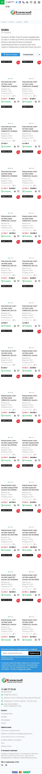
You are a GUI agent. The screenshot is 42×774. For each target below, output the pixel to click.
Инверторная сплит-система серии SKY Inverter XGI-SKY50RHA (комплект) (9, 577)
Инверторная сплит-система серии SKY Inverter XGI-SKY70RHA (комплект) (30, 577)
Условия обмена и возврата (11, 740)
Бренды (4, 717)
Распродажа (5, 720)
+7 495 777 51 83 (10, 4)
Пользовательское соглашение (13, 737)
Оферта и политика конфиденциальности (16, 734)
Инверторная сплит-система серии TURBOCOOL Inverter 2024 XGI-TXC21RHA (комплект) (30, 353)
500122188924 (13, 704)
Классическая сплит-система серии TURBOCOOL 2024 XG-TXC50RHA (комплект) (30, 308)
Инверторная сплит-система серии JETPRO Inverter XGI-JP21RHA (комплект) (9, 443)
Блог (3, 743)
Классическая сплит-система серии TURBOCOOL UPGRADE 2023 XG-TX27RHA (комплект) (30, 84)
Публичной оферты (7, 659)
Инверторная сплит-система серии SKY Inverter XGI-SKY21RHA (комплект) (30, 487)
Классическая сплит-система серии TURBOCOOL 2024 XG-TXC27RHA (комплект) (30, 263)
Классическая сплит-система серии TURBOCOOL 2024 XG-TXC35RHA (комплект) (9, 308)
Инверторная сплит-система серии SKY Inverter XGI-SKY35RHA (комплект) (30, 532)
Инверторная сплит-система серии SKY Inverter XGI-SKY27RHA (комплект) (9, 532)
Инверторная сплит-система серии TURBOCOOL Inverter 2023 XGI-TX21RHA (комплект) (30, 174)
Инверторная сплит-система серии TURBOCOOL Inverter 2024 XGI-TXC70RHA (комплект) (30, 622)
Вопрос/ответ (6, 746)
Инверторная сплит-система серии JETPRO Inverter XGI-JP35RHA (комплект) (9, 487)
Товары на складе (24, 669)
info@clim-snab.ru (10, 695)
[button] (8, 78)
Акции (3, 723)
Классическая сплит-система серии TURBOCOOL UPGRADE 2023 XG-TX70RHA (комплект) (9, 174)
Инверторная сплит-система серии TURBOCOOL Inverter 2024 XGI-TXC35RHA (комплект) (30, 398)
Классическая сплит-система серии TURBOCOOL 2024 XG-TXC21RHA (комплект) (9, 263)
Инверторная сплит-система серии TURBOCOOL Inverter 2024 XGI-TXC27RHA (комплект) (8, 398)
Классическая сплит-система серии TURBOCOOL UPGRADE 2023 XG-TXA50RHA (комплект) (30, 129)
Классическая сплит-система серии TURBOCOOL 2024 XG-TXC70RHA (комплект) (9, 353)
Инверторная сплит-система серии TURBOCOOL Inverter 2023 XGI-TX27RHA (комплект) (8, 218)
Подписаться (34, 653)
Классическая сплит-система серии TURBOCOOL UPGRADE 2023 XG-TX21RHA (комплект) (9, 84)
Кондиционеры (6, 714)
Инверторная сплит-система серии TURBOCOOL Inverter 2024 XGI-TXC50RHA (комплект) (8, 622)
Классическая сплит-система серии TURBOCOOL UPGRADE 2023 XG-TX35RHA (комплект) (9, 129)
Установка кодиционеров (10, 730)
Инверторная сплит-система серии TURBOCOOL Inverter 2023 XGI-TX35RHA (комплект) (30, 218)
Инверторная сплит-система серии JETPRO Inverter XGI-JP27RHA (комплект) (30, 443)
